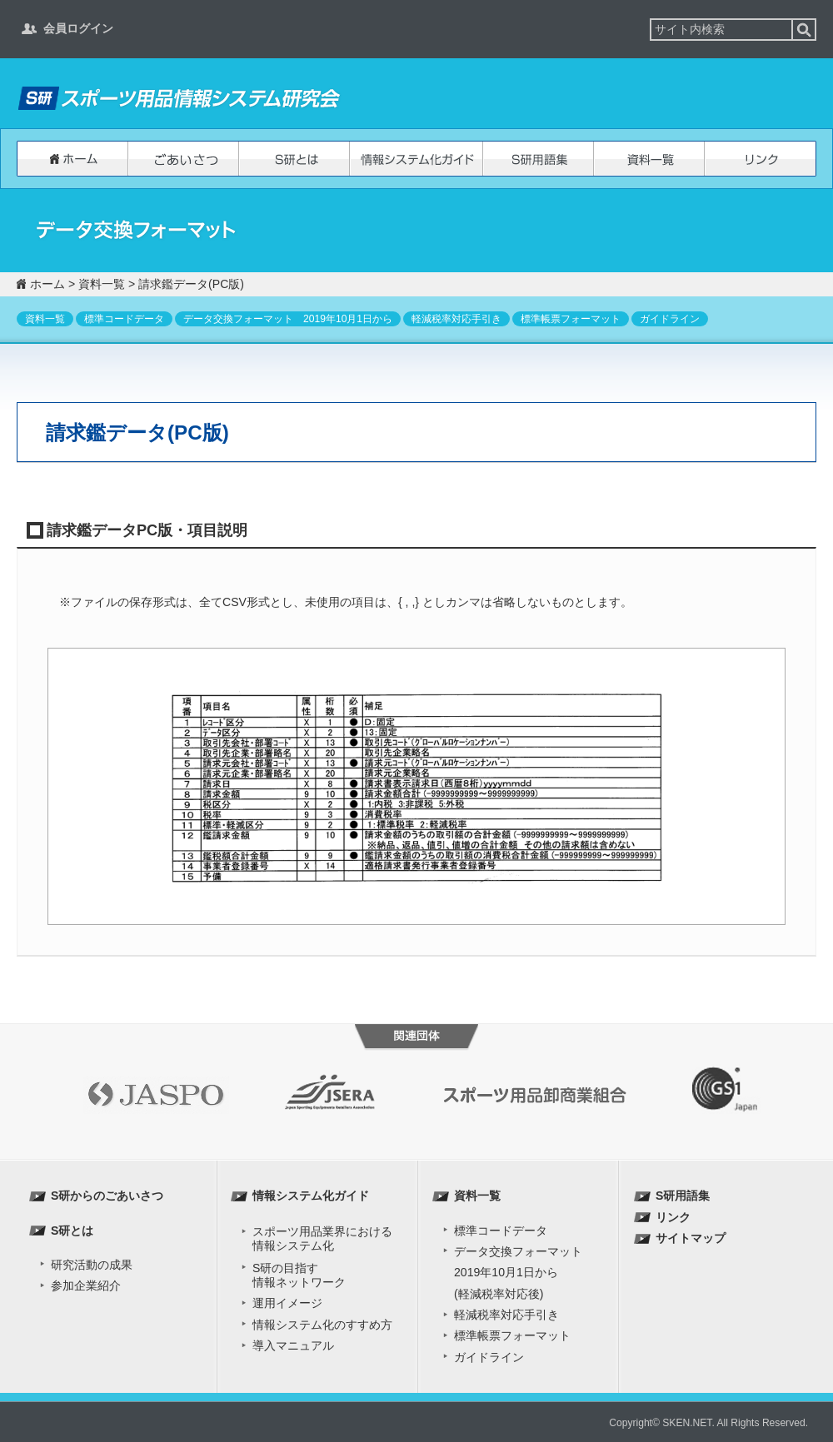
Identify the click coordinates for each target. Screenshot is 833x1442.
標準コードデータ (124, 319)
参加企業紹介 (86, 1285)
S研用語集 (538, 159)
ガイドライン (670, 319)
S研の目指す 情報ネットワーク (299, 1275)
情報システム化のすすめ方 (322, 1324)
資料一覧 (649, 159)
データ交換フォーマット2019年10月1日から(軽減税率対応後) (518, 1272)
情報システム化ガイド (416, 159)
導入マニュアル (293, 1345)
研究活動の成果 (91, 1264)
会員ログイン (78, 28)
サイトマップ (691, 1238)
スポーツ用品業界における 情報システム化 (322, 1238)
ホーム (72, 159)
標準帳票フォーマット (571, 319)
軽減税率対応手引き (456, 319)
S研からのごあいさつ (183, 159)
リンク (760, 159)
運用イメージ (287, 1303)
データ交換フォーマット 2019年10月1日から (287, 319)
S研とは (294, 159)
